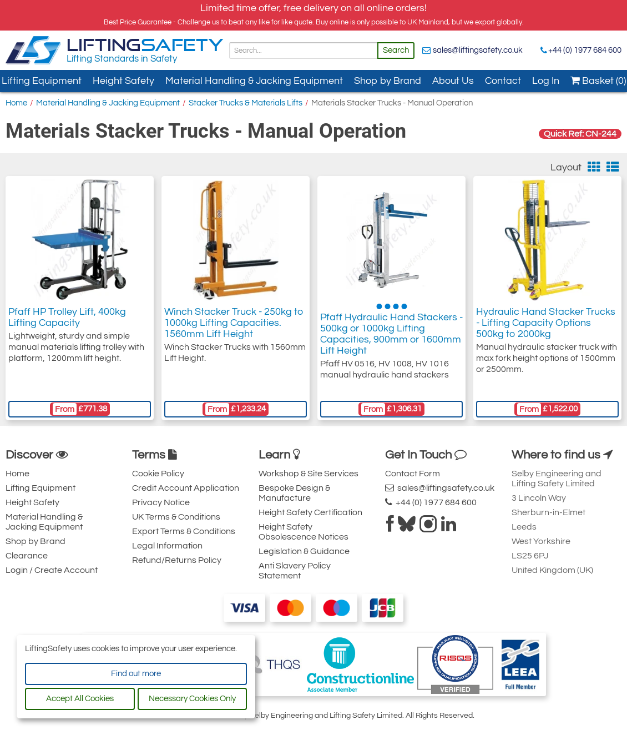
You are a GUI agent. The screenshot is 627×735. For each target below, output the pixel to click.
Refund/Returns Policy (176, 560)
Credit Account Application (185, 488)
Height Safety (123, 80)
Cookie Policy (158, 473)
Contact (503, 80)
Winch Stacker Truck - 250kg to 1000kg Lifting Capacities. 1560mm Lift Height (234, 322)
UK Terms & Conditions (176, 516)
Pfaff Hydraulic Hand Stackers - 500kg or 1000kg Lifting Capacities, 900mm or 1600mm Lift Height (391, 334)
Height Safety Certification (310, 512)
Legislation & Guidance (304, 551)
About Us (453, 80)
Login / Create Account (52, 570)
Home (16, 103)
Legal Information (167, 545)
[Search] (303, 50)
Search (396, 50)
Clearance (27, 555)
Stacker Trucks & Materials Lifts (245, 103)
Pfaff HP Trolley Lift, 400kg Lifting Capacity (67, 317)
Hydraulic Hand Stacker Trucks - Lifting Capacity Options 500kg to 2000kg (545, 322)
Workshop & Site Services (308, 473)
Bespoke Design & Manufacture (294, 493)
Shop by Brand (387, 80)
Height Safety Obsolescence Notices (303, 531)
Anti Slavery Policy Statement (295, 570)
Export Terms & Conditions (183, 531)
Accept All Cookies (80, 698)
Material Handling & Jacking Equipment (254, 80)
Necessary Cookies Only (192, 698)
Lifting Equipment (40, 488)
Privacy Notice (161, 502)
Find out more (136, 673)
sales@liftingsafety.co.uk (478, 50)
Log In (545, 80)
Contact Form (412, 473)
